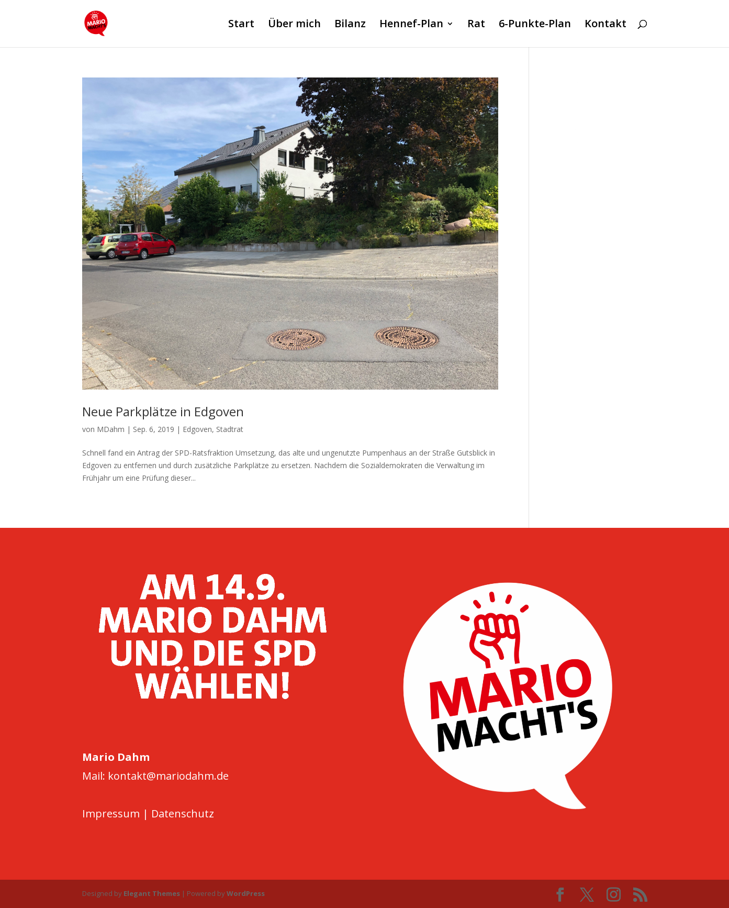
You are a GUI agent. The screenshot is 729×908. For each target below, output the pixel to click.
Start (241, 25)
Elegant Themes (152, 893)
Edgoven (197, 429)
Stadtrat (229, 429)
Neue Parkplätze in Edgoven (163, 411)
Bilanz (350, 25)
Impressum (111, 813)
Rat (476, 25)
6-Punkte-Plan (535, 25)
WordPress (246, 893)
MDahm (111, 429)
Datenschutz (182, 813)
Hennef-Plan (411, 25)
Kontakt (605, 25)
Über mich (294, 25)
